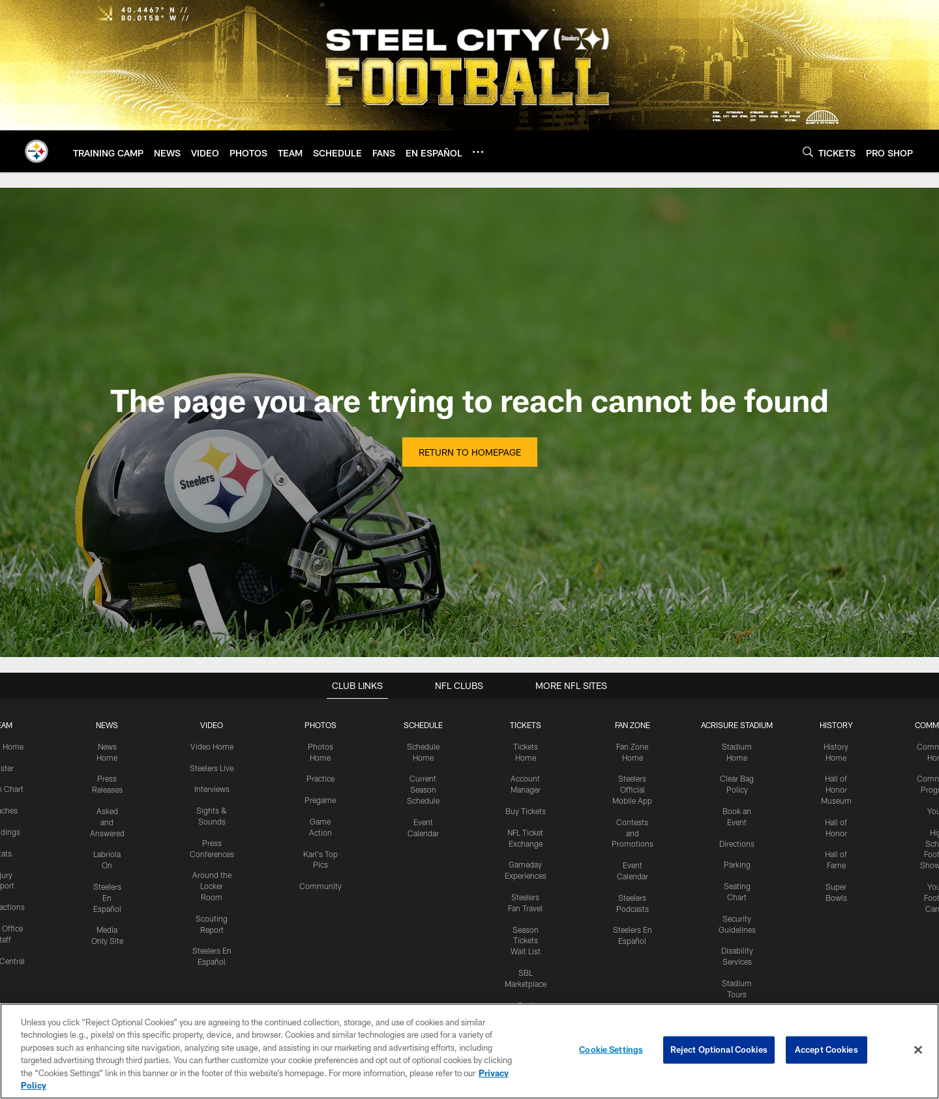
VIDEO (211, 724)
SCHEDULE (423, 724)
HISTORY (836, 724)
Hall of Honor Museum (836, 789)
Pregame (320, 799)
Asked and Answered (107, 822)
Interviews (212, 788)
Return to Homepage (470, 452)
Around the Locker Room (211, 885)
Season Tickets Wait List (526, 940)
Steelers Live (211, 767)
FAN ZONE (632, 724)
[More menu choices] (478, 152)
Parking (737, 864)
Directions (736, 843)
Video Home (211, 746)
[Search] (808, 151)
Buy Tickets (525, 810)
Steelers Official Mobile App (632, 789)
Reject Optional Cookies (719, 1049)
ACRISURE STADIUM (737, 724)
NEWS (107, 724)
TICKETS (525, 724)
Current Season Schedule (423, 789)
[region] (469, 1051)
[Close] (918, 1050)
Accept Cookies (826, 1049)
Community (320, 885)
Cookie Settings (611, 1049)
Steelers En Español (107, 897)
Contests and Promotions (632, 833)
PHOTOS (320, 724)
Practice (320, 778)
